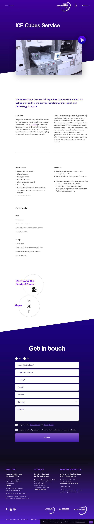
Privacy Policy (49, 425)
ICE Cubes (33, 125)
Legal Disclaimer (51, 519)
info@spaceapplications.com (14, 488)
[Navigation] (85, 6)
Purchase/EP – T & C (67, 519)
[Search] (75, 5)
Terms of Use (35, 425)
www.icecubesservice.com (13, 490)
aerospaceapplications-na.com (69, 492)
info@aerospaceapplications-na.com (71, 490)
